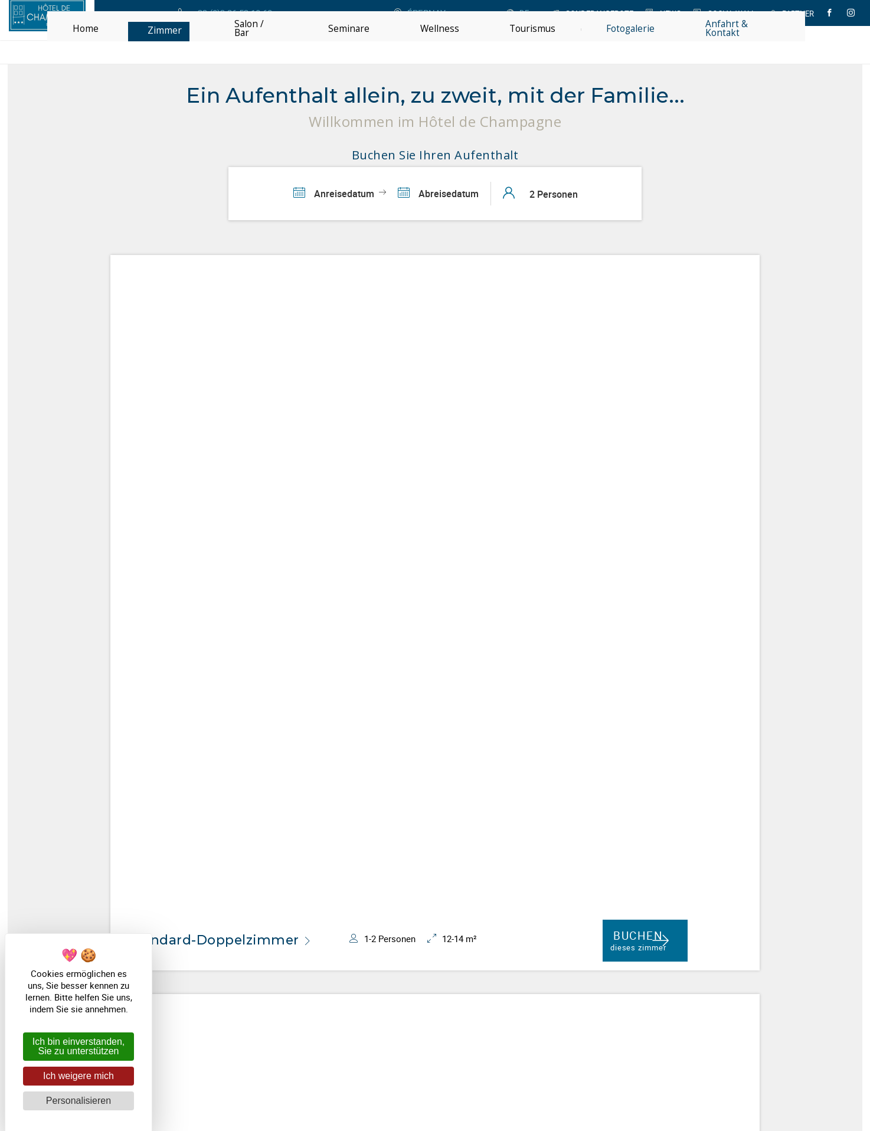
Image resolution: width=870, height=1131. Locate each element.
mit (510, 1042)
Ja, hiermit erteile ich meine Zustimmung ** (583, 862)
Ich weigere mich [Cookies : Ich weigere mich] (78, 1076)
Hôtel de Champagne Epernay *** (360, 971)
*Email (485, 843)
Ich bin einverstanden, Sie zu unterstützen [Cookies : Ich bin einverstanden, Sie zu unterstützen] (78, 1046)
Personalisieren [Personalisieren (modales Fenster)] (78, 1101)
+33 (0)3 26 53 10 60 (515, 962)
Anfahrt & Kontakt (509, 981)
